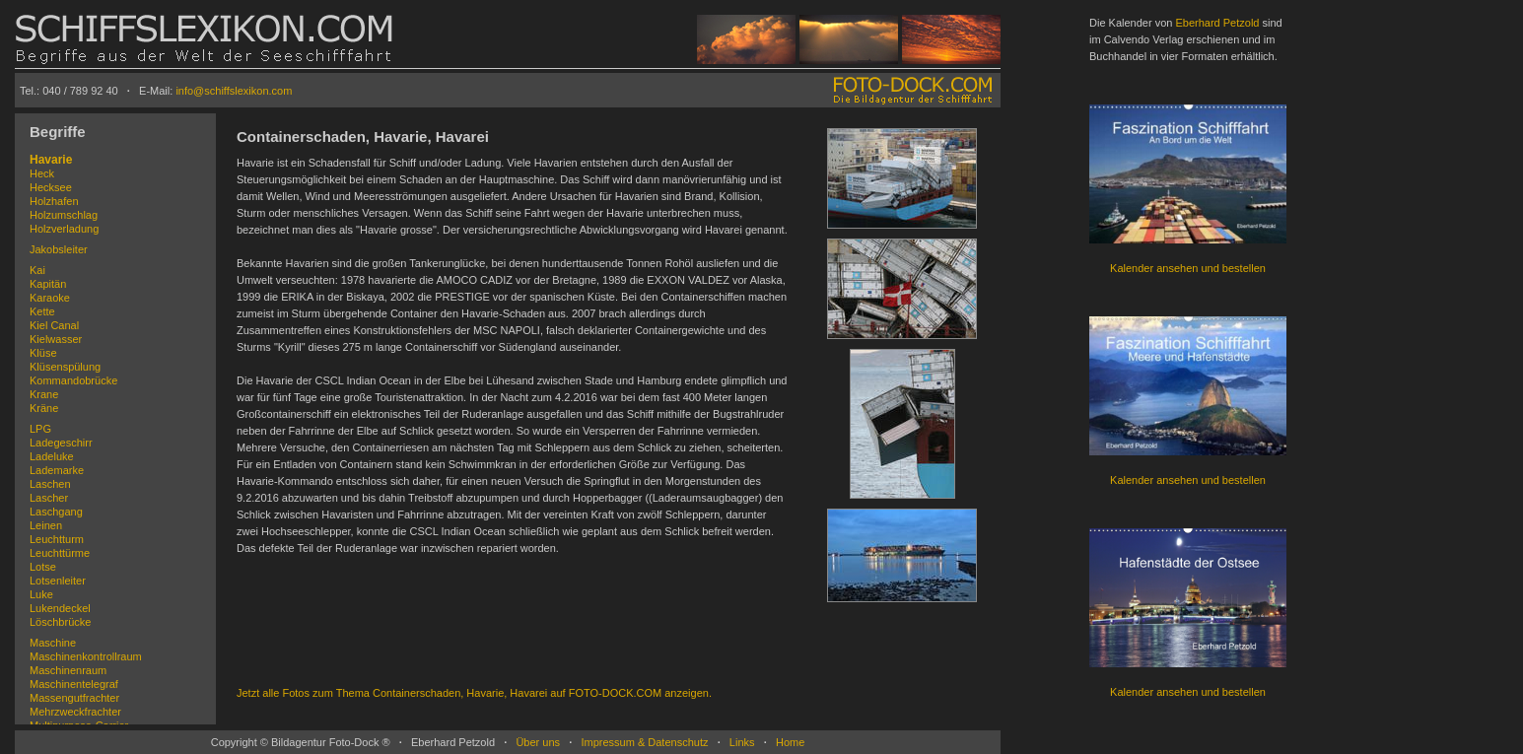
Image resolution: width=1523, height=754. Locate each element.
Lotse (43, 567)
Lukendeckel (60, 608)
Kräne (44, 408)
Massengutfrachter (74, 698)
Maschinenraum (68, 670)
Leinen (46, 525)
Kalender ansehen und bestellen (1188, 268)
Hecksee (51, 187)
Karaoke (50, 298)
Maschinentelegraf (74, 684)
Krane (44, 394)
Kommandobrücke (73, 380)
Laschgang (56, 511)
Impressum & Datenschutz (644, 742)
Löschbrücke (60, 622)
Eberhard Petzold (1217, 23)
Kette (42, 311)
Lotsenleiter (58, 580)
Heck (42, 173)
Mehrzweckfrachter (75, 712)
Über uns (538, 742)
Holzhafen (54, 201)
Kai (37, 270)
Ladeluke (52, 456)
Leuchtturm (57, 539)
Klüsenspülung (65, 367)
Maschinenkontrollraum (86, 656)
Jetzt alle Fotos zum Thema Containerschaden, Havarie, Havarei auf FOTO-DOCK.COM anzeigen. (474, 693)
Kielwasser (56, 339)
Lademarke (57, 470)
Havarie (51, 160)
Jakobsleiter (59, 249)
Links (742, 742)
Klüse (43, 353)
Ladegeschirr (61, 442)
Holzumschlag (64, 215)
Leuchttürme (60, 553)
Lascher (49, 498)
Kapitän (48, 284)
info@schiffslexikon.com (233, 91)
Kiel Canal (54, 325)
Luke (41, 594)
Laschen (50, 484)
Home (790, 742)
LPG (40, 429)
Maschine (53, 643)
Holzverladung (64, 229)
